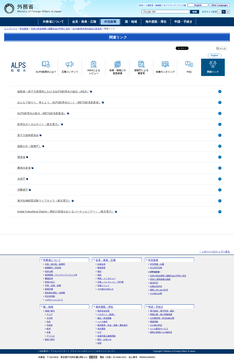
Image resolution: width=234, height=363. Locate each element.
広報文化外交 (156, 286)
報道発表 (101, 268)
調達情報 (154, 322)
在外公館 (49, 271)
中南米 (50, 325)
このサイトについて (54, 300)
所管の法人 (50, 282)
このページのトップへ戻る (216, 251)
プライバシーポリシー (81, 351)
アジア (50, 314)
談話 (99, 271)
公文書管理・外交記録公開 (162, 318)
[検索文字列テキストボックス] (166, 11)
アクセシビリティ (59, 351)
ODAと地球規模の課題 (160, 279)
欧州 (49, 329)
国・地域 (48, 306)
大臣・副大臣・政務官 (55, 264)
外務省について (52, 260)
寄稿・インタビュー (106, 278)
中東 (49, 332)
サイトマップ (170, 5)
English (198, 5)
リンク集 (182, 5)
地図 (94, 357)
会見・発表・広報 (106, 260)
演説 (99, 275)
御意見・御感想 (154, 5)
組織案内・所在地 (53, 268)
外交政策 (24, 29)
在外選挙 (101, 329)
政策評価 (49, 289)
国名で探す (50, 339)
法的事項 (43, 351)
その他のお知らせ (105, 289)
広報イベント (103, 285)
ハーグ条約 (102, 322)
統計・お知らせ (104, 339)
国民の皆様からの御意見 (161, 332)
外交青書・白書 (157, 264)
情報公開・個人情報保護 (161, 314)
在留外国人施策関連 (106, 336)
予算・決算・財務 (53, 285)
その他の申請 (156, 325)
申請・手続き (155, 306)
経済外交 (154, 283)
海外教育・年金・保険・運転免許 (112, 325)
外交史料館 (50, 296)
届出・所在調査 (104, 318)
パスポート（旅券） (106, 314)
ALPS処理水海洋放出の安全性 (87, 29)
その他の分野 (156, 294)
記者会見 (101, 264)
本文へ (142, 5)
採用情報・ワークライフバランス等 (61, 275)
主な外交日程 (156, 268)
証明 (99, 343)
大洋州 (50, 318)
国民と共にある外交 (159, 290)
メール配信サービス (159, 329)
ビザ (99, 332)
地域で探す (50, 311)
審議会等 (49, 278)
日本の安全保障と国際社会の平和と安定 (50, 29)
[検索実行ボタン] (194, 12)
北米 (49, 322)
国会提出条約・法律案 (55, 293)
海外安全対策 (103, 311)
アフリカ (51, 336)
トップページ (10, 29)
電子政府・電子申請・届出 (162, 311)
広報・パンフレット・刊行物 (110, 282)
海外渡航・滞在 (104, 306)
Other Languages (219, 5)
